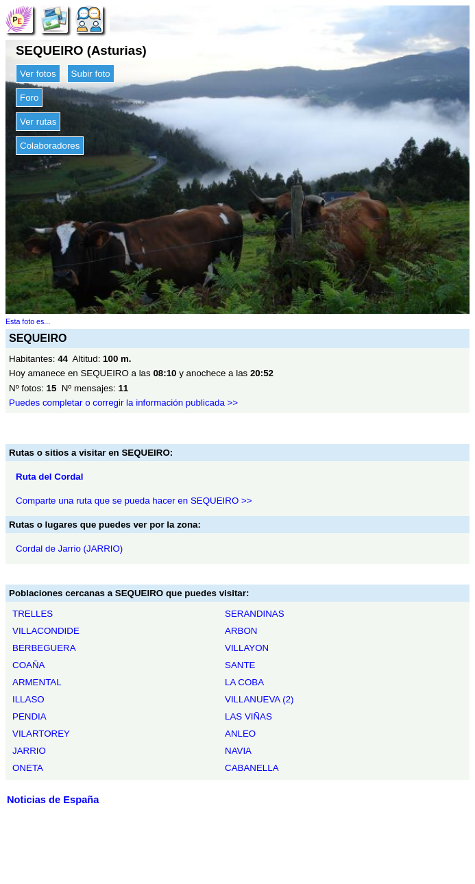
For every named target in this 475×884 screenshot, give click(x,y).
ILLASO (28, 699)
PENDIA (29, 716)
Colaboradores (50, 145)
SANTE (240, 665)
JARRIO (29, 751)
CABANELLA (252, 768)
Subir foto (90, 74)
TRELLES (32, 614)
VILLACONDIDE (46, 631)
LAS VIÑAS (248, 716)
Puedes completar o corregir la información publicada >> (123, 402)
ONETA (27, 768)
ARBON (241, 631)
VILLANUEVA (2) (259, 699)
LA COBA (244, 682)
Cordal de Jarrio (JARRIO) (69, 548)
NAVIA (238, 751)
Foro (29, 98)
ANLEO (240, 733)
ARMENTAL (37, 682)
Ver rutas (38, 121)
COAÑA (28, 665)
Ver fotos (38, 74)
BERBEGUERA (44, 648)
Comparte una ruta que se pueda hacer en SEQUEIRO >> (134, 500)
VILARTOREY (41, 733)
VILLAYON (247, 648)
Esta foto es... (27, 321)
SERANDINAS (254, 614)
